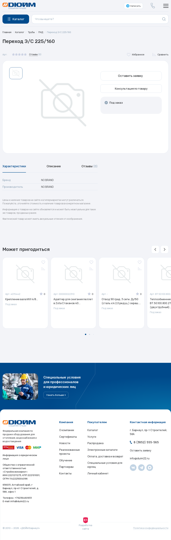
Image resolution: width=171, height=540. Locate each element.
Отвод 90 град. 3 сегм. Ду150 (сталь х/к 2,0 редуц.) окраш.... (121, 301)
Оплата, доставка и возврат (105, 457)
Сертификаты (68, 437)
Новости (64, 443)
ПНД (41, 32)
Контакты (65, 474)
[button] (155, 250)
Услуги (91, 437)
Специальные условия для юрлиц (104, 465)
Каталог (19, 32)
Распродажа (95, 443)
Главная (6, 32)
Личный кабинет (98, 474)
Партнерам (66, 467)
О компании (66, 430)
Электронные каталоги (102, 450)
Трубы (31, 32)
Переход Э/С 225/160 (59, 32)
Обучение (65, 461)
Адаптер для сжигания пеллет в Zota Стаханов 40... (73, 301)
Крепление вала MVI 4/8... (21, 299)
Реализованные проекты (69, 452)
